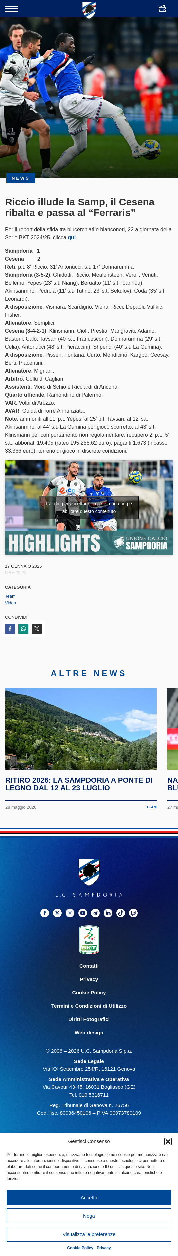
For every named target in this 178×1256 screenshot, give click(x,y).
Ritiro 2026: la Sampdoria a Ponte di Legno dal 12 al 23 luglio (79, 784)
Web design (89, 1032)
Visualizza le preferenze (89, 1234)
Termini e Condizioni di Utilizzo (89, 1006)
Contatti (89, 966)
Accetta (89, 1197)
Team (10, 596)
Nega (89, 1216)
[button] (168, 1141)
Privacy (104, 1248)
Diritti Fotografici (89, 1019)
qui (72, 237)
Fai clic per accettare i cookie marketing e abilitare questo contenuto (89, 507)
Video (10, 602)
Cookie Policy (80, 1248)
